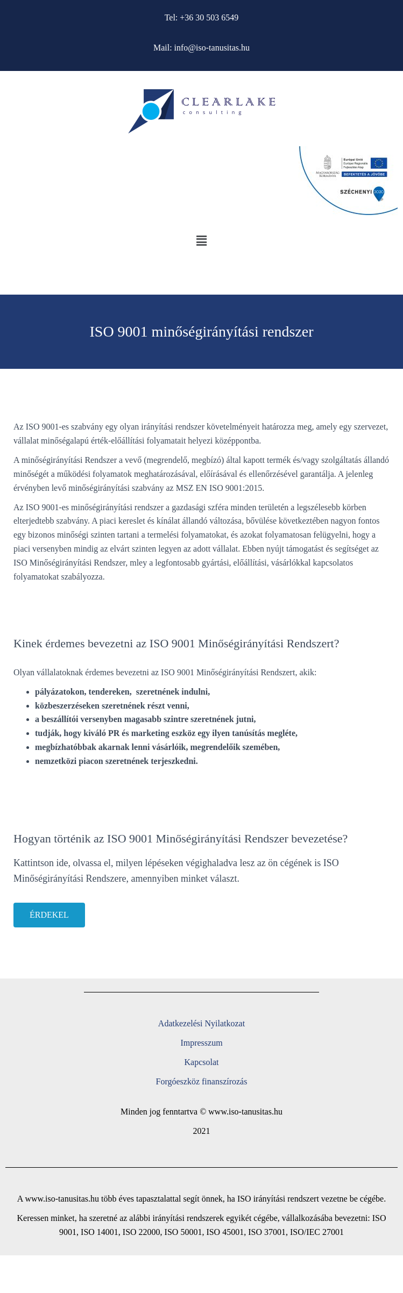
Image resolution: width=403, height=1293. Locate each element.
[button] (201, 241)
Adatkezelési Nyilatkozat (201, 1023)
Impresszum (201, 1042)
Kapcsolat (202, 1062)
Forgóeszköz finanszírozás (202, 1081)
